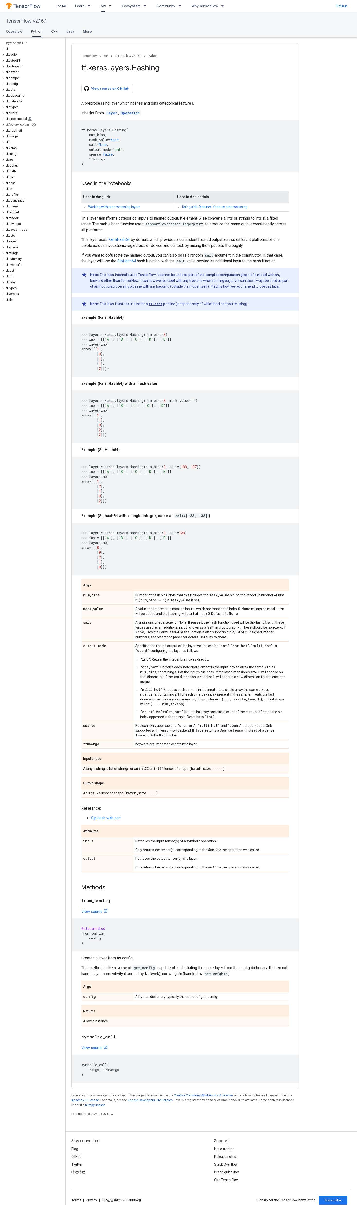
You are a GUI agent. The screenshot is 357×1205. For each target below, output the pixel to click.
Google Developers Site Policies (150, 1100)
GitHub (341, 6)
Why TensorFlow (205, 6)
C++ (54, 31)
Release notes (225, 1157)
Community (165, 6)
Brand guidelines (227, 1172)
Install (61, 6)
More (87, 31)
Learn (79, 6)
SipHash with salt (106, 818)
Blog (74, 1149)
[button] (32, 49)
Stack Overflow (226, 1164)
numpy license (95, 1105)
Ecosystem (131, 6)
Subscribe (333, 1200)
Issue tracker (224, 1149)
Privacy (91, 1200)
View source (91, 911)
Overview (14, 31)
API (106, 56)
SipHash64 (126, 261)
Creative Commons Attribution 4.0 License (203, 1095)
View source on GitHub (106, 88)
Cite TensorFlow (226, 1180)
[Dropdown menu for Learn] (90, 6)
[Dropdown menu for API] (112, 6)
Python (152, 56)
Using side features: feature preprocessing (214, 207)
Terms (76, 1200)
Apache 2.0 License (85, 1100)
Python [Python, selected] (36, 31)
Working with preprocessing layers (114, 207)
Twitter (76, 1164)
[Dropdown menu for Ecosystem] (146, 6)
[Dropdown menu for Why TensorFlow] (224, 6)
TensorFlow (89, 56)
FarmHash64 (119, 239)
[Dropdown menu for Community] (181, 6)
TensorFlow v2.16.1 (26, 21)
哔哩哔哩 (78, 1172)
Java (70, 31)
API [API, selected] (103, 6)
